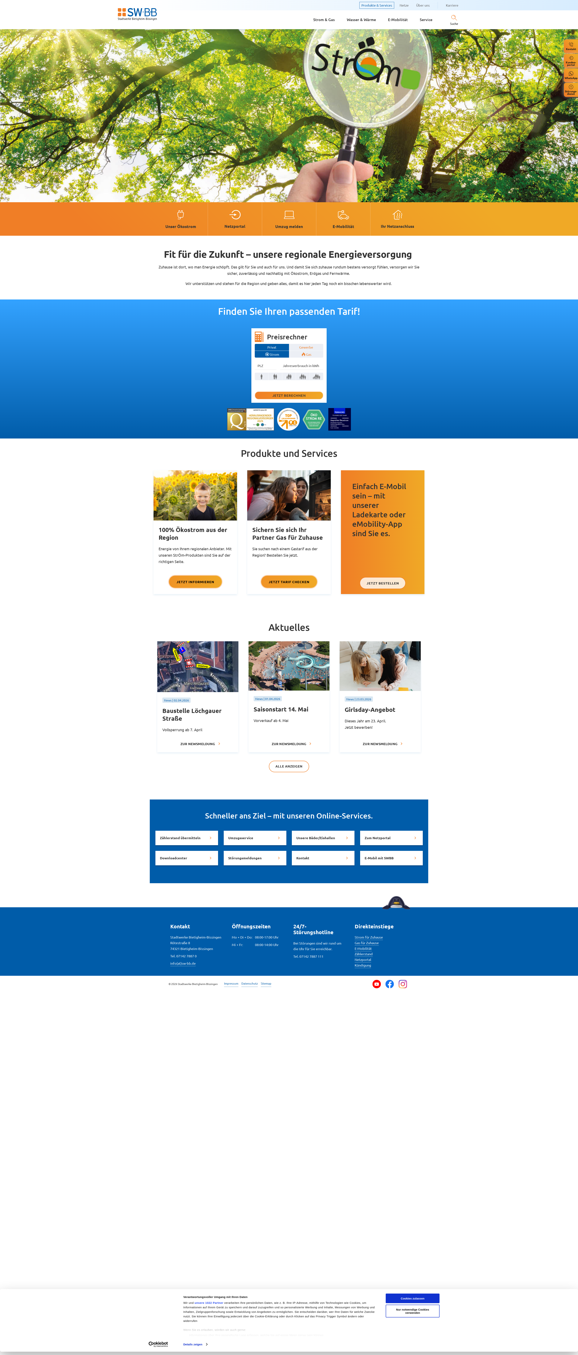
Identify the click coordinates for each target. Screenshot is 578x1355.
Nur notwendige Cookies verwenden (412, 1138)
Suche (454, 23)
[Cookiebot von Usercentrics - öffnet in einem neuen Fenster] (158, 1171)
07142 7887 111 (311, 956)
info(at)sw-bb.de (183, 963)
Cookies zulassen (412, 1125)
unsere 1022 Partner (209, 1130)
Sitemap (266, 983)
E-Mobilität (398, 19)
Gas (308, 354)
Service (426, 19)
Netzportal (363, 959)
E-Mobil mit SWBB (379, 858)
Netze (404, 5)
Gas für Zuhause (367, 943)
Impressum (231, 983)
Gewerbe (306, 347)
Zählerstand (364, 954)
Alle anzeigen (289, 766)
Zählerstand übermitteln (180, 837)
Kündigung (363, 965)
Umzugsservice (240, 837)
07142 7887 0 (186, 956)
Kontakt (302, 858)
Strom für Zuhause (369, 937)
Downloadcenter (173, 858)
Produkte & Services (376, 5)
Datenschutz (249, 983)
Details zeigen (192, 1171)
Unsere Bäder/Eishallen (315, 837)
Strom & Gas (324, 19)
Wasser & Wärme (361, 19)
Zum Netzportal (378, 837)
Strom (274, 354)
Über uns (423, 5)
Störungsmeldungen (245, 858)
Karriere (452, 5)
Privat (271, 347)
